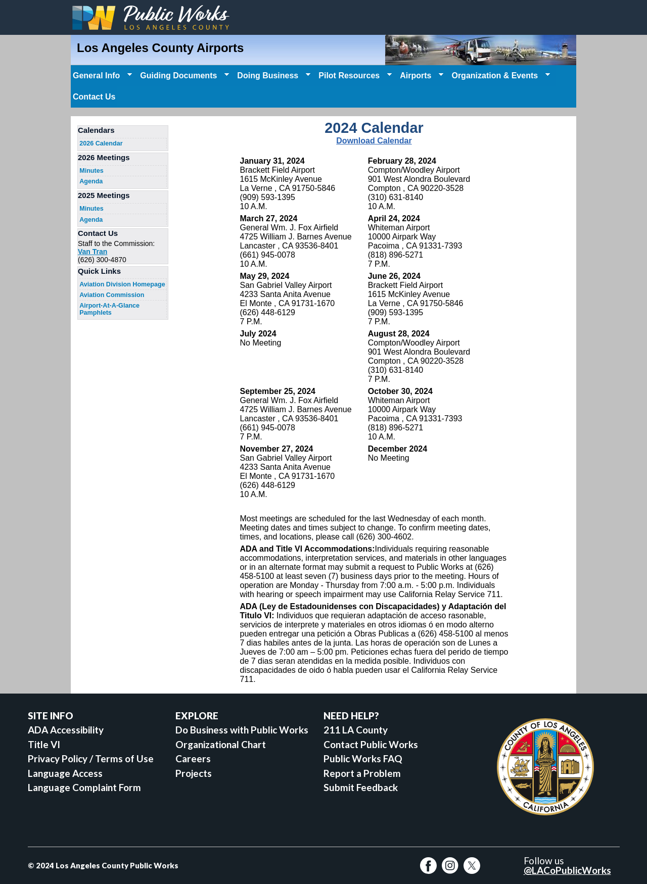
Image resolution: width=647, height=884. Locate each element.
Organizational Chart (220, 744)
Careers (193, 758)
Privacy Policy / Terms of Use (91, 758)
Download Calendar (373, 140)
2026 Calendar (100, 143)
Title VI (44, 744)
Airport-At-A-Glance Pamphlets (109, 309)
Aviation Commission (111, 295)
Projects (193, 773)
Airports (420, 75)
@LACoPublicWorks (567, 870)
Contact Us (94, 96)
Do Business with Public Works (241, 729)
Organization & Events (499, 75)
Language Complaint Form (84, 787)
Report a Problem (362, 773)
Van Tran (92, 252)
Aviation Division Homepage (122, 284)
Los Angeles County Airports (160, 48)
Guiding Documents (183, 75)
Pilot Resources (354, 75)
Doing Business (272, 75)
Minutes (91, 170)
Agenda (91, 181)
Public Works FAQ (363, 758)
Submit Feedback (361, 787)
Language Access (65, 773)
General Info (101, 75)
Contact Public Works (371, 744)
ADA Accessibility (66, 729)
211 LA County (356, 729)
